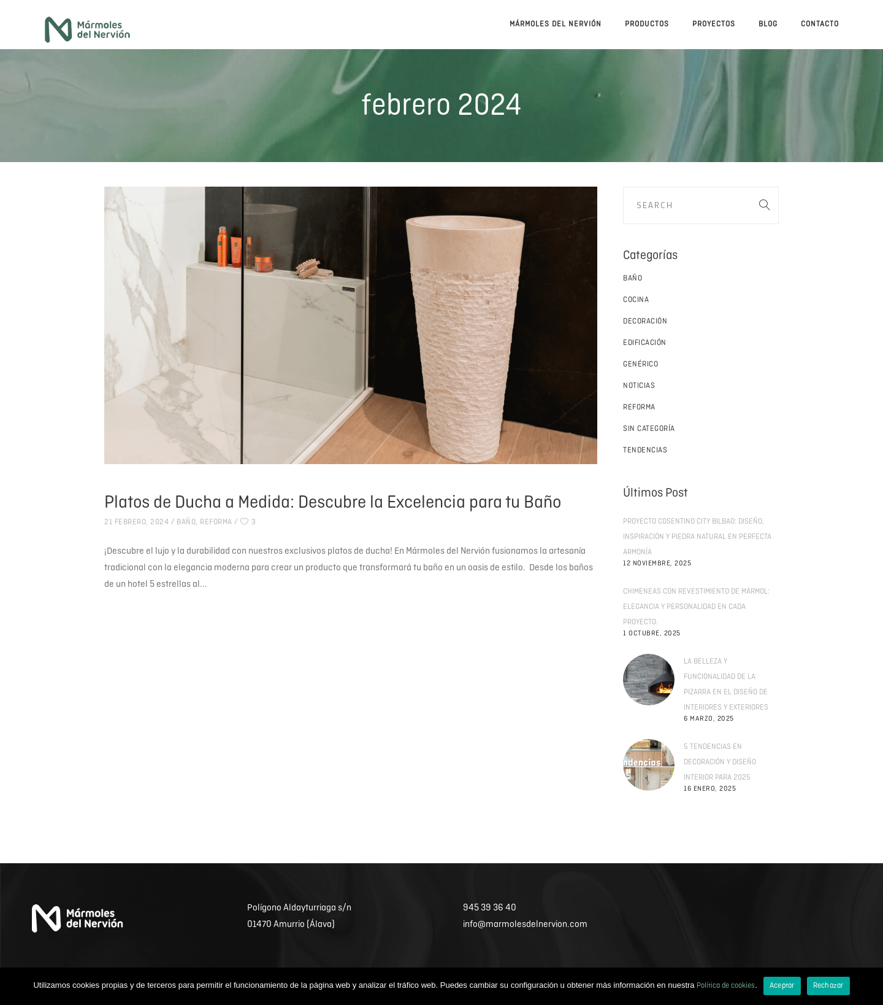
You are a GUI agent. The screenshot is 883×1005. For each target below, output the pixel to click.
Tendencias (645, 450)
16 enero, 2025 (710, 789)
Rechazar (828, 986)
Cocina (636, 300)
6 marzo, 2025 (709, 719)
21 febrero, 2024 (136, 522)
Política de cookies (726, 986)
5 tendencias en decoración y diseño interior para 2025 (720, 762)
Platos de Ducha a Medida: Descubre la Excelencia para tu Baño (332, 503)
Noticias (639, 386)
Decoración (645, 321)
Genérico (640, 364)
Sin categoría (649, 429)
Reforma (216, 522)
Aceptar (782, 986)
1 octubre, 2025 (652, 633)
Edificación (645, 343)
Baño (186, 522)
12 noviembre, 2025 (657, 563)
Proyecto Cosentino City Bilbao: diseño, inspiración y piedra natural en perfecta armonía (697, 537)
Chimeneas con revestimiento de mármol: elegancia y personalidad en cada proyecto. (696, 607)
